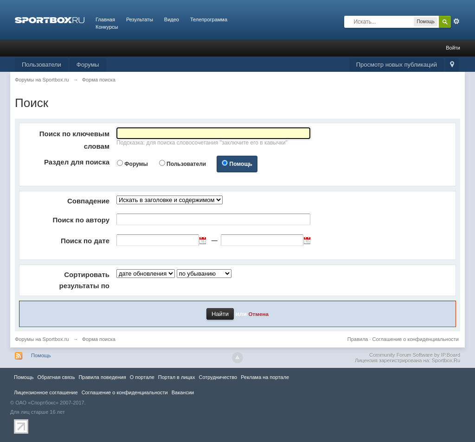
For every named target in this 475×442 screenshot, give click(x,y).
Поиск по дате (85, 241)
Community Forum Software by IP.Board (414, 355)
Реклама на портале (265, 377)
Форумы (88, 64)
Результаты (139, 19)
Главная (105, 19)
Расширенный (456, 21)
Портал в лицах (176, 377)
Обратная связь (56, 377)
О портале (142, 377)
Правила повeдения (102, 377)
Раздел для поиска (76, 162)
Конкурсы (107, 27)
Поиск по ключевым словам (74, 140)
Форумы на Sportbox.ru (42, 339)
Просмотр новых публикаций (396, 64)
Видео (171, 19)
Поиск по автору (80, 220)
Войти (453, 48)
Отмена (259, 314)
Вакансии (183, 392)
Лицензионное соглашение (46, 392)
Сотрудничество (218, 377)
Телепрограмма (208, 19)
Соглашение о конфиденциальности (415, 339)
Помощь (241, 164)
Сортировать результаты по (84, 280)
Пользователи (41, 64)
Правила (357, 339)
